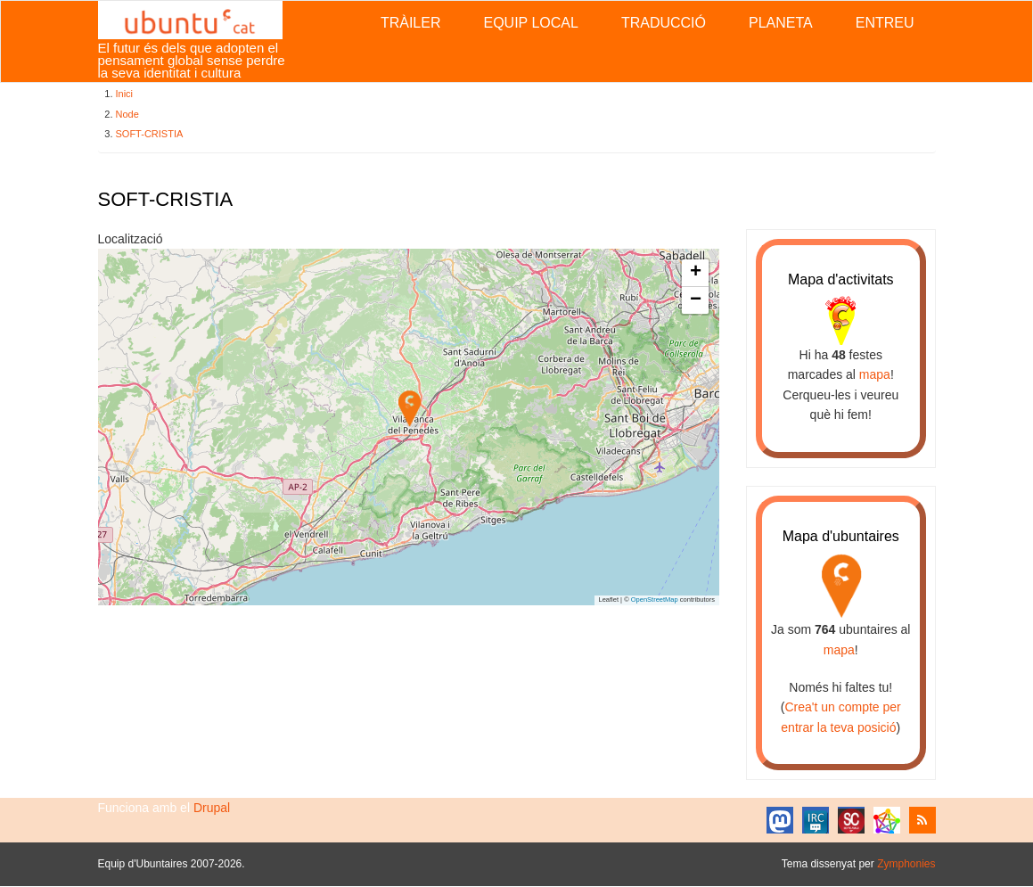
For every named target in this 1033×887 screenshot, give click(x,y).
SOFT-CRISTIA (150, 133)
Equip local (530, 22)
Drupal (211, 808)
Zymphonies (906, 864)
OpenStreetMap (654, 599)
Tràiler (411, 22)
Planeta (781, 22)
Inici (125, 93)
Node (127, 114)
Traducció (663, 22)
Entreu (885, 22)
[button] (409, 408)
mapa (874, 374)
